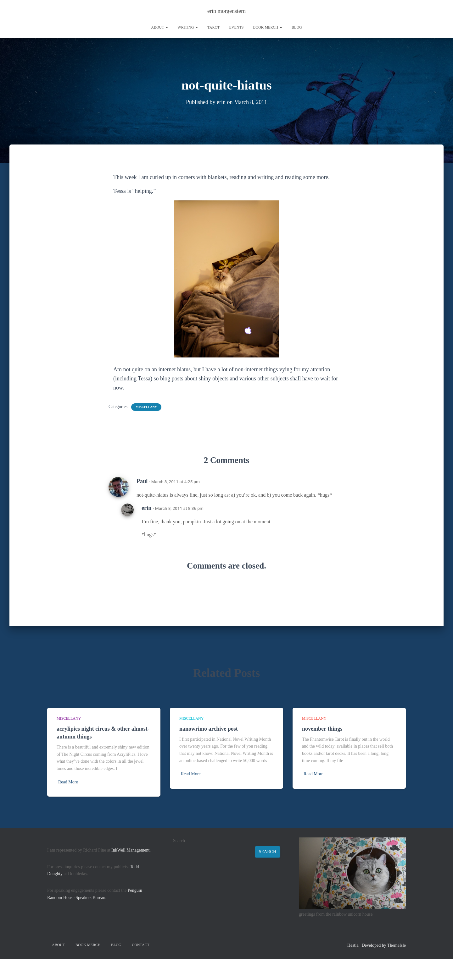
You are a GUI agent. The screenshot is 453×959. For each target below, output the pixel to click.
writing (187, 27)
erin (146, 508)
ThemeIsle (396, 945)
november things (322, 729)
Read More (68, 782)
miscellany (146, 407)
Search (179, 840)
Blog (297, 27)
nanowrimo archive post (208, 729)
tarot (213, 27)
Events (236, 27)
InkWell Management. (131, 850)
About (159, 27)
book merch (267, 27)
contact (140, 945)
